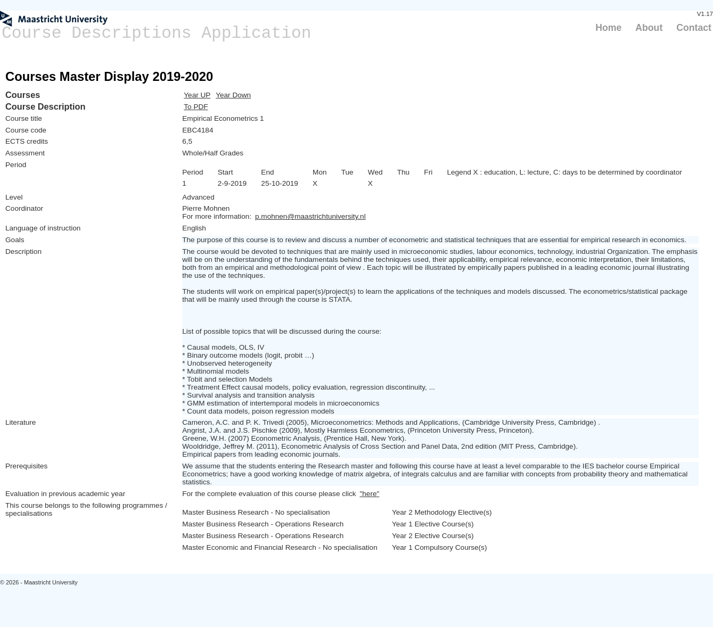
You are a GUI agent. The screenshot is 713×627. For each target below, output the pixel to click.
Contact (693, 27)
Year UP (197, 95)
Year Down (233, 95)
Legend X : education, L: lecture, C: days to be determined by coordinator (564, 172)
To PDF (196, 107)
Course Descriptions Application (157, 33)
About (648, 27)
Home (608, 27)
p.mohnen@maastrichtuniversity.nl (310, 216)
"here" (369, 494)
